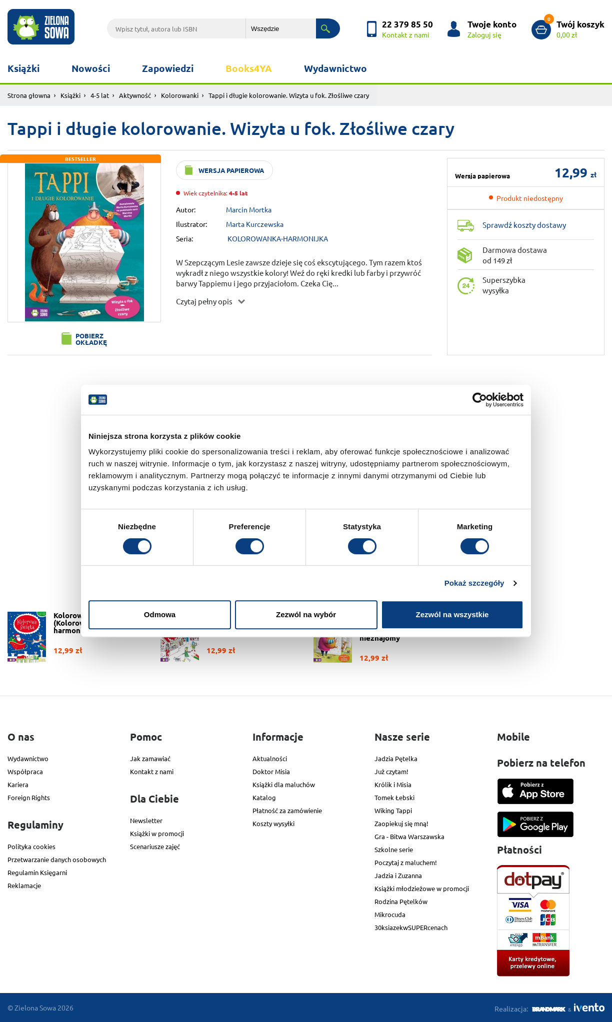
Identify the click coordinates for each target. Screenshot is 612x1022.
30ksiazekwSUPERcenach (411, 927)
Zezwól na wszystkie (452, 614)
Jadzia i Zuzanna (398, 875)
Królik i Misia (393, 784)
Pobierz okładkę (91, 338)
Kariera (18, 784)
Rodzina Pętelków (401, 901)
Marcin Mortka (249, 209)
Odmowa (160, 614)
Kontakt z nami (152, 771)
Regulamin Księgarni (37, 872)
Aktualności (269, 758)
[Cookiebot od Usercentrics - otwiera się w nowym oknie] (480, 399)
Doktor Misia (271, 771)
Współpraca (25, 771)
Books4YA (249, 68)
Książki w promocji (157, 833)
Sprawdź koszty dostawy (524, 224)
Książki (24, 68)
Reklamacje (24, 885)
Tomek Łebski (394, 797)
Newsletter (146, 820)
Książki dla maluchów (283, 784)
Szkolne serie (393, 849)
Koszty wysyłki (273, 823)
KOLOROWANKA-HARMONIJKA (278, 238)
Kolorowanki (179, 95)
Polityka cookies (32, 846)
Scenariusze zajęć (155, 846)
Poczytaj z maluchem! (405, 862)
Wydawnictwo (335, 68)
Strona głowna (29, 95)
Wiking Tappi (393, 810)
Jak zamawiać (150, 758)
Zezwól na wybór (306, 614)
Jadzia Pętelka (396, 758)
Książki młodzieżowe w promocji (421, 888)
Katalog (264, 797)
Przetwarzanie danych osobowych (57, 859)
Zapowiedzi (168, 68)
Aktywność (135, 95)
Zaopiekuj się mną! (401, 823)
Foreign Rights (29, 797)
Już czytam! (391, 771)
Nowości (91, 68)
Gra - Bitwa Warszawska (409, 836)
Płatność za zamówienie (287, 810)
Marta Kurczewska (255, 223)
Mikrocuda (390, 914)
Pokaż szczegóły (474, 583)
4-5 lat (99, 95)
